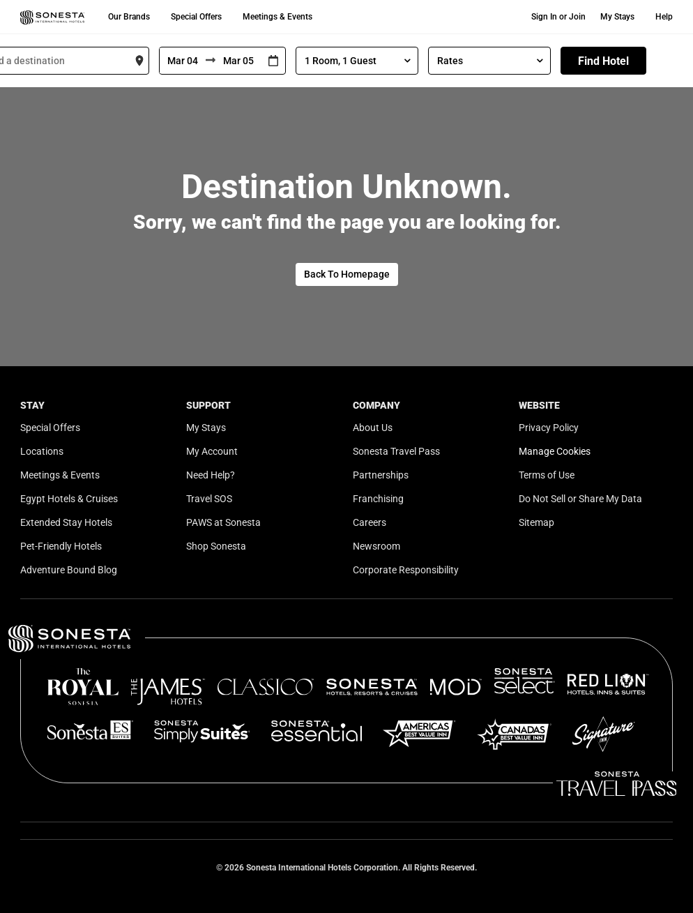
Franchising (378, 498)
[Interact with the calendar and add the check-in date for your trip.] (273, 61)
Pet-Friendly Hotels (61, 546)
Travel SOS (209, 498)
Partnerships (381, 475)
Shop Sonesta (216, 546)
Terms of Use (546, 475)
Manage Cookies (555, 451)
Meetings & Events (277, 17)
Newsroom (376, 546)
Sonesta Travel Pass (396, 451)
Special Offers (196, 17)
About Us (373, 427)
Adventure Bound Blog (68, 569)
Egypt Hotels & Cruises (69, 498)
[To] (238, 60)
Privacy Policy (549, 427)
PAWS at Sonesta (223, 522)
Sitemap (536, 522)
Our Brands (129, 17)
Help (664, 17)
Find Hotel (603, 61)
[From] (183, 60)
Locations (41, 451)
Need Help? (210, 475)
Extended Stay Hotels (66, 522)
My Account (212, 451)
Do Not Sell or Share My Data (580, 498)
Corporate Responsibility (406, 569)
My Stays (617, 17)
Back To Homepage (347, 274)
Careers (369, 522)
